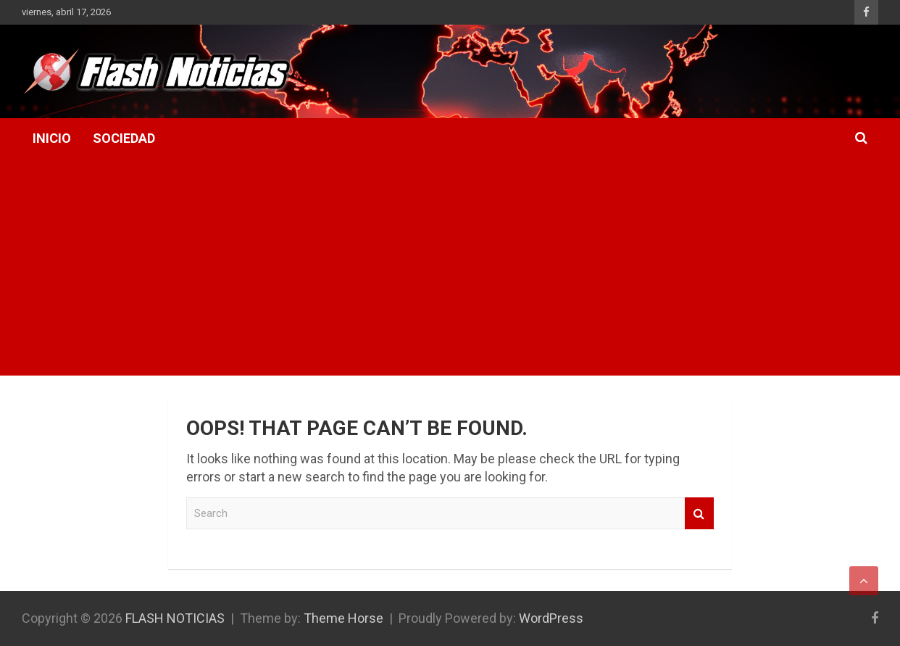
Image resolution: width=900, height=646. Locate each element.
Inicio (52, 138)
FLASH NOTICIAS (175, 618)
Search (699, 513)
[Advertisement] (450, 266)
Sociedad (124, 138)
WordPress (551, 618)
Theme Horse (343, 618)
